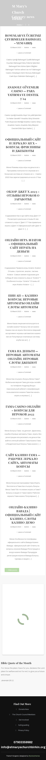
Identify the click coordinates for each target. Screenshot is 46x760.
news (34, 47)
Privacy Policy (23, 730)
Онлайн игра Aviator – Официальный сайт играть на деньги (23, 245)
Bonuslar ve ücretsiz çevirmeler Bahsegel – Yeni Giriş (23, 39)
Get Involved (24, 720)
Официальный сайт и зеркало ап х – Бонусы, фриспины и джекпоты (23, 145)
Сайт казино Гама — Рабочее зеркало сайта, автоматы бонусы (23, 460)
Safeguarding (23, 725)
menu (20, 25)
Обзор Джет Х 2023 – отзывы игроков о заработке (23, 195)
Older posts (12, 570)
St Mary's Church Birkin (19, 12)
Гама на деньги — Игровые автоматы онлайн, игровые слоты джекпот (23, 356)
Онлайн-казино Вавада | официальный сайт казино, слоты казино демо (23, 514)
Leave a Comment (24, 53)
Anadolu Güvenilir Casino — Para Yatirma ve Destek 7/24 (23, 93)
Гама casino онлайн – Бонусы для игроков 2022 (23, 410)
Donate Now (24, 709)
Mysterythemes (34, 756)
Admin (26, 47)
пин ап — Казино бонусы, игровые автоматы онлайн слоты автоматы (23, 301)
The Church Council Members (23, 715)
